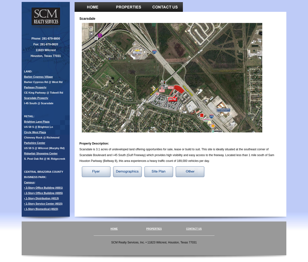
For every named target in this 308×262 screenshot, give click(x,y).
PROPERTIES (154, 229)
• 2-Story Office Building (39, 193)
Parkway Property (35, 87)
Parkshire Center (34, 142)
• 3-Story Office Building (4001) (43, 187)
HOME (114, 229)
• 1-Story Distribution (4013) (41, 198)
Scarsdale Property (36, 98)
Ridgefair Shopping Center (41, 153)
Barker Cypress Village (38, 76)
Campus (29, 182)
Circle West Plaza (35, 132)
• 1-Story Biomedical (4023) (41, 208)
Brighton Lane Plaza (37, 121)
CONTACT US (194, 229)
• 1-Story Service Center (39, 203)
